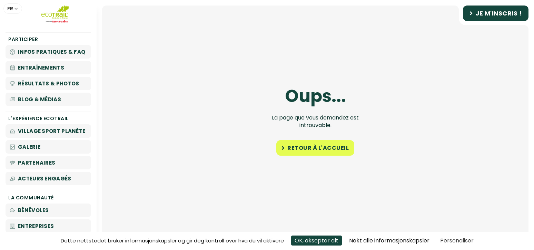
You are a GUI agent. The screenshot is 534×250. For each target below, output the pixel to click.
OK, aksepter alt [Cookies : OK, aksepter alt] (316, 240)
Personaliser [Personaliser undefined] (457, 240)
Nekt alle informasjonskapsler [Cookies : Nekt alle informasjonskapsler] (389, 240)
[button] (12, 8)
